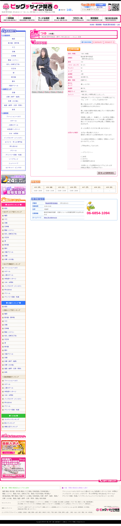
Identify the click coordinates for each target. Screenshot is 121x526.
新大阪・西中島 (13, 43)
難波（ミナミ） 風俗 (9, 494)
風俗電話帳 (89, 502)
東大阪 (13, 77)
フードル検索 (53, 502)
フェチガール (65, 507)
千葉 (52, 512)
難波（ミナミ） (13, 60)
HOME (92, 24)
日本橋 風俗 (44, 491)
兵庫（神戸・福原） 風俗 (49, 496)
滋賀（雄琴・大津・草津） (13, 105)
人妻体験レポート (56, 507)
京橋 (13, 51)
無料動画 (80, 507)
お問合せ (68, 503)
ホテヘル (13, 121)
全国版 (20, 512)
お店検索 (66, 502)
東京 (40, 512)
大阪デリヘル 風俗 (25, 496)
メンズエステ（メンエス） (13, 138)
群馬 (63, 512)
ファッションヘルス (13, 116)
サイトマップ (28, 503)
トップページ (39, 502)
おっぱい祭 (74, 507)
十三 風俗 (28, 491)
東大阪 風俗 (6, 496)
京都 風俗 (36, 496)
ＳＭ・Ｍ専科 (13, 133)
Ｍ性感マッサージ (13, 129)
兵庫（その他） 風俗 (9, 498)
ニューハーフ (13, 163)
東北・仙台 (74, 512)
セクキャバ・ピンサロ (14, 167)
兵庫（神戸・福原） (13, 97)
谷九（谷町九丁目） (13, 64)
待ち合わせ (14, 146)
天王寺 (13, 68)
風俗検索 (99, 24)
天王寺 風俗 (39, 494)
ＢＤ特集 (86, 507)
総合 (5, 208)
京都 (13, 92)
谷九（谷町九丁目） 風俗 (25, 494)
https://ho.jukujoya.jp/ (50, 217)
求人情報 (20, 503)
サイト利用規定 (37, 503)
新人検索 (60, 502)
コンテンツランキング (11, 419)
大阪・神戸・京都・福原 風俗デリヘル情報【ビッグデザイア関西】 (61, 521)
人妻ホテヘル (13, 125)
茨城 (59, 512)
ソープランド (13, 159)
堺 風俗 (47, 494)
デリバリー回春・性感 (14, 155)
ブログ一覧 (74, 502)
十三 (13, 47)
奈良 (13, 109)
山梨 (67, 512)
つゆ (118, 24)
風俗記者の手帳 (22, 509)
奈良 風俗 (43, 498)
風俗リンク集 (81, 502)
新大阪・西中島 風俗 (17, 491)
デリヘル (13, 150)
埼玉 (48, 512)
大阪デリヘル (13, 85)
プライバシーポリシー (78, 503)
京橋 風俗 (36, 491)
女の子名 (100, 7)
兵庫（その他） (13, 101)
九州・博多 (81, 512)
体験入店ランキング (11, 427)
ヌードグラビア (37, 507)
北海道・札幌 (26, 512)
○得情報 (46, 502)
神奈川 (44, 512)
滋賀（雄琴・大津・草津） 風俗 (27, 498)
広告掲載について (60, 503)
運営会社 (87, 503)
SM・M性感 (88, 512)
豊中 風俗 (15, 496)
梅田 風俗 (5, 491)
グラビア (20, 507)
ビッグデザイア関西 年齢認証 (26, 502)
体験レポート (46, 507)
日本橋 (13, 56)
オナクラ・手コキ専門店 (13, 142)
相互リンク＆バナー (48, 503)
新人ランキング (9, 423)
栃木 (56, 512)
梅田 (13, 39)
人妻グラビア (28, 507)
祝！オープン (31, 509)
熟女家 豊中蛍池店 (109, 24)
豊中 (13, 81)
